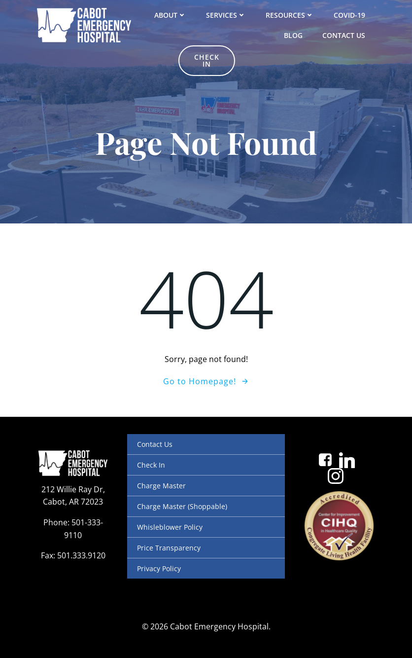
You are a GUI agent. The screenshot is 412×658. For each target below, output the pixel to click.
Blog (293, 35)
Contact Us (343, 35)
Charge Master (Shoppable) (182, 506)
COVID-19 (349, 15)
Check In (151, 465)
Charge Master (161, 485)
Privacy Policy (159, 568)
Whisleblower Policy (170, 527)
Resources (290, 15)
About (170, 15)
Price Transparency (169, 547)
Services (226, 15)
